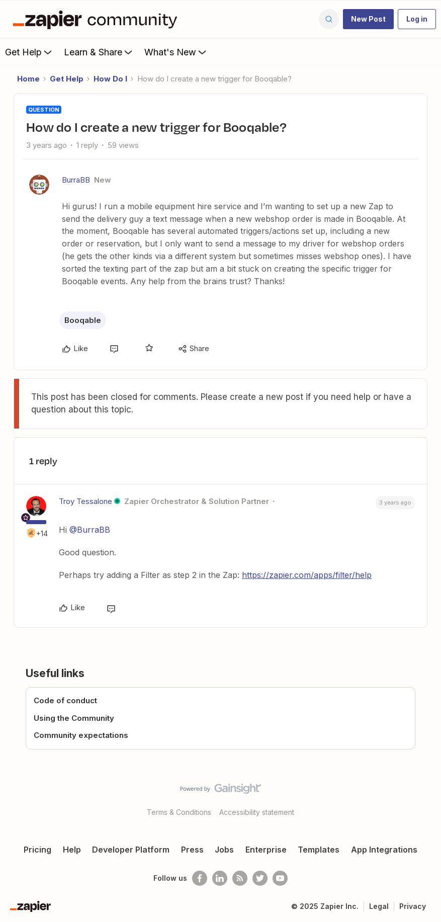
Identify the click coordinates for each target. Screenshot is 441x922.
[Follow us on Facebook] (199, 878)
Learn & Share (99, 52)
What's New (176, 52)
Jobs (224, 850)
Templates (318, 850)
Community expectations (81, 735)
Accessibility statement (256, 812)
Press (192, 850)
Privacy (412, 906)
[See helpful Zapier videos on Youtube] (280, 878)
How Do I (110, 78)
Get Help (29, 52)
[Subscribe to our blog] (239, 878)
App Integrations (384, 850)
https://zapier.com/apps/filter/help (307, 575)
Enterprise (266, 850)
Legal (379, 906)
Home (28, 78)
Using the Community (74, 718)
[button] (368, 19)
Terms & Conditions (179, 812)
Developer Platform (130, 850)
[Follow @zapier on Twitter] (260, 878)
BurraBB (76, 180)
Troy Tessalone (85, 501)
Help (72, 850)
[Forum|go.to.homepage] (97, 19)
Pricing (37, 850)
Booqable (82, 320)
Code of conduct (65, 700)
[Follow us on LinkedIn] (219, 878)
